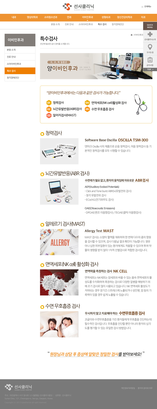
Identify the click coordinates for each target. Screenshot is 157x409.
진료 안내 (69, 24)
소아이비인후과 (85, 24)
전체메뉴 (147, 7)
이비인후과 (87, 17)
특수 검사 (102, 24)
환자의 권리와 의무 (145, 388)
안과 (69, 17)
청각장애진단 (118, 24)
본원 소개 (55, 24)
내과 (14, 17)
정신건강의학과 (124, 17)
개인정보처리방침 (128, 388)
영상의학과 (32, 17)
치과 (143, 17)
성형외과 (106, 17)
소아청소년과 (50, 17)
